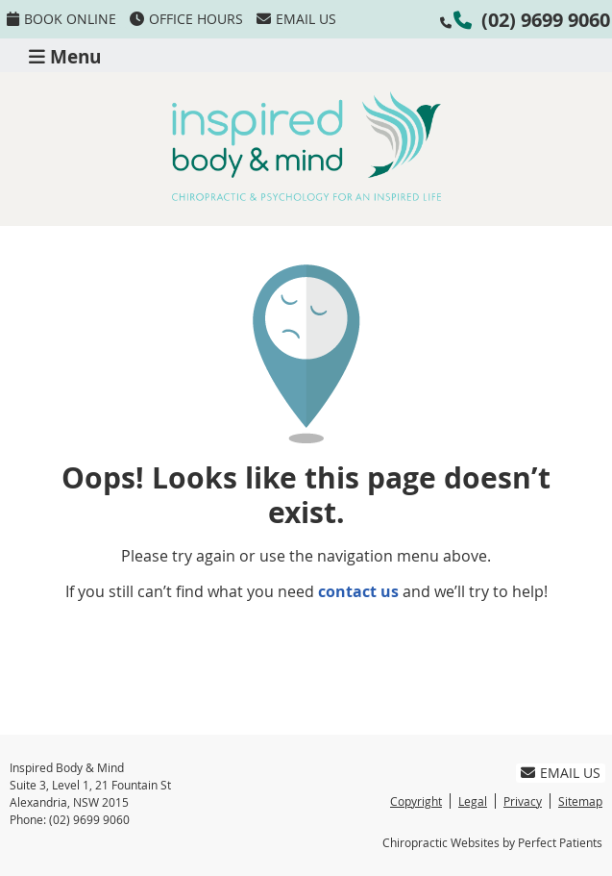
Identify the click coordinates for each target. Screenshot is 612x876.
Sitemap (580, 801)
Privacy (522, 801)
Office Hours (186, 19)
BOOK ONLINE (61, 19)
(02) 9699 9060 (545, 20)
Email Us (296, 19)
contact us (358, 591)
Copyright (416, 801)
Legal (472, 801)
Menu (65, 55)
